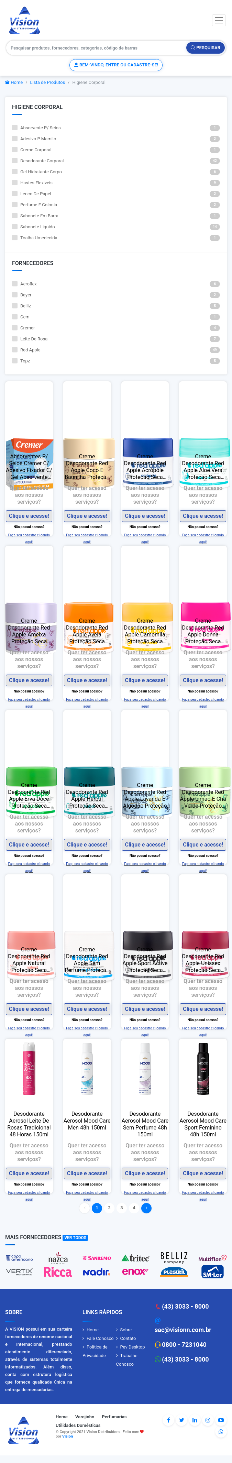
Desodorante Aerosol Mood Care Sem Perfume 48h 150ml (145, 1124)
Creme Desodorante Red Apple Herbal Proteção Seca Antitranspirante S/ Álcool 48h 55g (87, 795)
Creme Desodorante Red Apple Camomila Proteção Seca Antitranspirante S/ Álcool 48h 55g (145, 631)
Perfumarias (114, 1416)
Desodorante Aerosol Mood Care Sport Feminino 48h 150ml (203, 1124)
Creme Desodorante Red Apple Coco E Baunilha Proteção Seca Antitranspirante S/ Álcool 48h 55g (87, 467)
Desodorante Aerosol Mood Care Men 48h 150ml (87, 1121)
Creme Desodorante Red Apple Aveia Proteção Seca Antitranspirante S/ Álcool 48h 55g (87, 631)
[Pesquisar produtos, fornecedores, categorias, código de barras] (96, 48)
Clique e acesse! (29, 516)
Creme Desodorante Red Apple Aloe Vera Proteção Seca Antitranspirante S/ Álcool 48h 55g (203, 467)
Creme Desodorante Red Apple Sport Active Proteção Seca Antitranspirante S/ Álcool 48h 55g (145, 960)
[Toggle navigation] (219, 20)
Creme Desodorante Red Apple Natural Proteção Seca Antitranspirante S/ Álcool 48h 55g (29, 960)
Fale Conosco (100, 1338)
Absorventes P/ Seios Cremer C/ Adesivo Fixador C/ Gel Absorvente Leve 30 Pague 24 (29, 467)
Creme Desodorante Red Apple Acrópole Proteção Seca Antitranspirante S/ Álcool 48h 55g (145, 467)
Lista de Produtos (47, 82)
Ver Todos (75, 1237)
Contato (128, 1338)
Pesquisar (205, 47)
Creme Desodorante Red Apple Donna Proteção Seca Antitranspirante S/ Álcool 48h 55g (203, 631)
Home (14, 82)
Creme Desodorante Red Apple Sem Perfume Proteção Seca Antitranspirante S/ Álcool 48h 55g (87, 960)
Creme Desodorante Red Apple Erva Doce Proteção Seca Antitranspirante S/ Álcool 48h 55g (29, 795)
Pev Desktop (132, 1347)
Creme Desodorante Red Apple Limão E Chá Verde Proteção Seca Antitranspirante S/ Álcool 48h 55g (203, 795)
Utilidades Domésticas (78, 1425)
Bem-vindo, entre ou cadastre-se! (116, 64)
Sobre (126, 1329)
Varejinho (84, 1416)
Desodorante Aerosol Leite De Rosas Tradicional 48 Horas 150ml (29, 1124)
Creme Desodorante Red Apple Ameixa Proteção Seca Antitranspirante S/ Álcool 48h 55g (29, 631)
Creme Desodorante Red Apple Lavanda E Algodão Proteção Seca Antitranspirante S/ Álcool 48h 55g (145, 795)
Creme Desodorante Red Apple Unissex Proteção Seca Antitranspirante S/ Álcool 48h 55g (203, 960)
